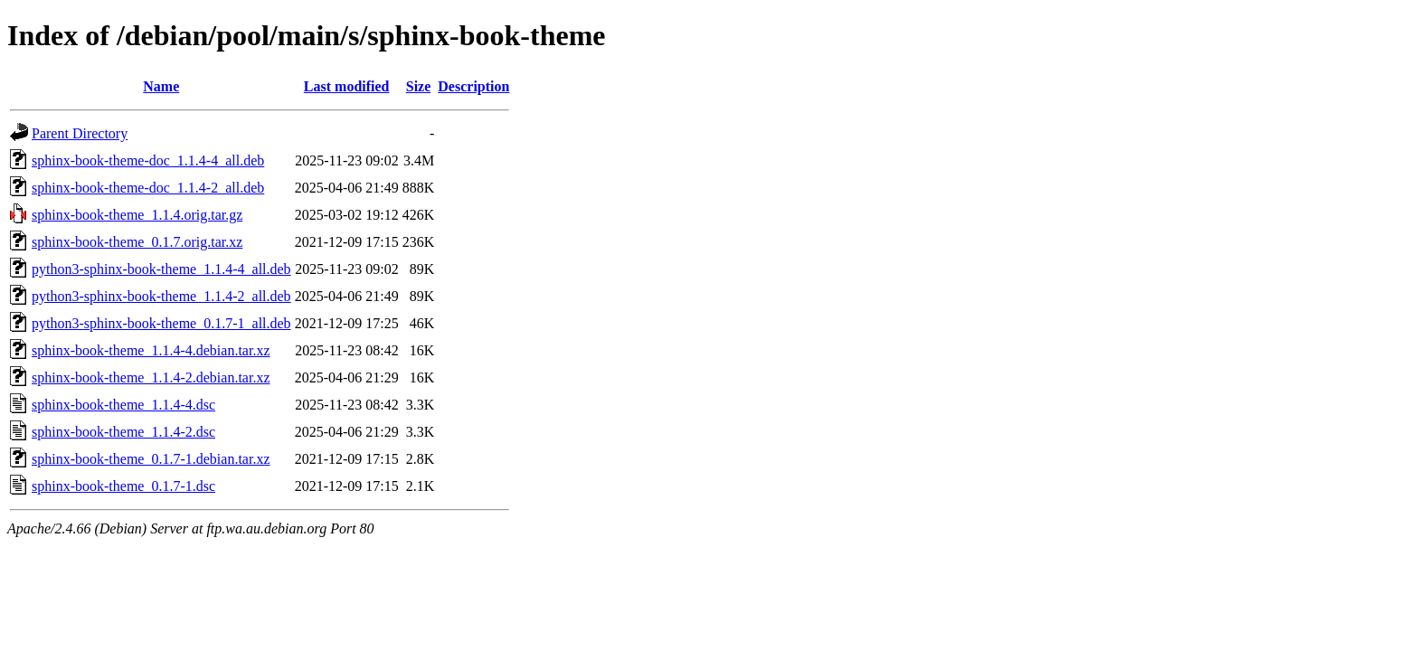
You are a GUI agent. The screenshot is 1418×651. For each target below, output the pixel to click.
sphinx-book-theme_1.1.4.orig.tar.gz (137, 214)
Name (161, 86)
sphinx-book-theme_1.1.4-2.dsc (123, 431)
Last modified (347, 86)
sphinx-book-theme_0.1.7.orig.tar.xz (137, 242)
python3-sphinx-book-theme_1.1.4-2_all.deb (161, 296)
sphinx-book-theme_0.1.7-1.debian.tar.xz (151, 459)
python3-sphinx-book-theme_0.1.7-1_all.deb (161, 323)
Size (418, 86)
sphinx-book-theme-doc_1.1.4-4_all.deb (148, 160)
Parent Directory (80, 133)
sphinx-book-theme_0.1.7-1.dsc (123, 486)
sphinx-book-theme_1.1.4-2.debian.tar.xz (151, 377)
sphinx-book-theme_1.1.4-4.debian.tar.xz (151, 350)
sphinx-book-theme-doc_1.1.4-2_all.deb (148, 187)
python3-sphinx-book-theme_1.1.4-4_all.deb (161, 269)
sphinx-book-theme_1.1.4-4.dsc (123, 404)
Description (473, 86)
